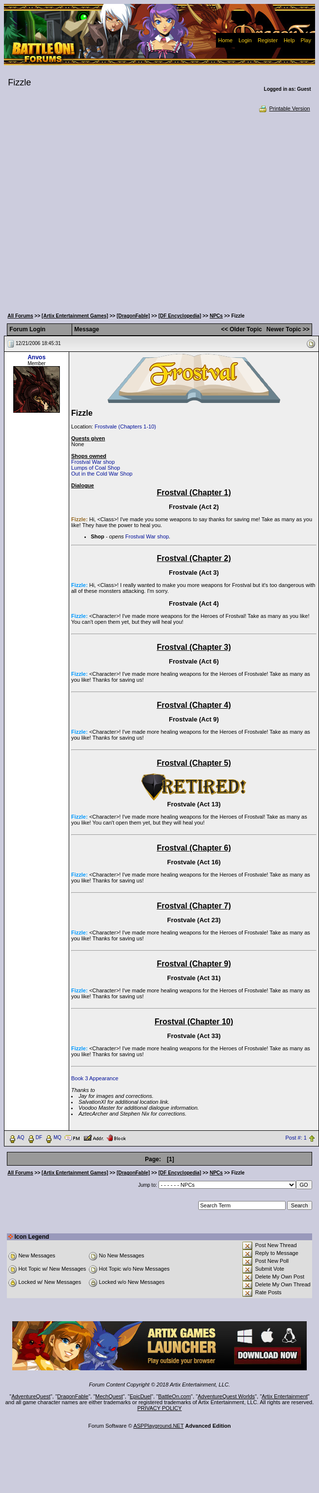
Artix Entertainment (285, 1396)
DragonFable (73, 1396)
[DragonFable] (133, 316)
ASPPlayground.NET (158, 1426)
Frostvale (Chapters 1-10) (125, 426)
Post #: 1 (296, 1138)
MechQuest (109, 1396)
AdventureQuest (31, 1396)
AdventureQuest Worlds (226, 1396)
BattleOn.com (174, 1396)
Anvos (36, 357)
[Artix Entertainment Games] (75, 316)
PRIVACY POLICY (159, 1408)
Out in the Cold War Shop (102, 474)
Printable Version (284, 108)
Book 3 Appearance (94, 1078)
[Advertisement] (95, 210)
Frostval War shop (93, 462)
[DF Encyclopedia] (180, 316)
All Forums (20, 316)
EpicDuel (140, 1396)
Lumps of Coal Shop (95, 468)
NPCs (216, 316)
